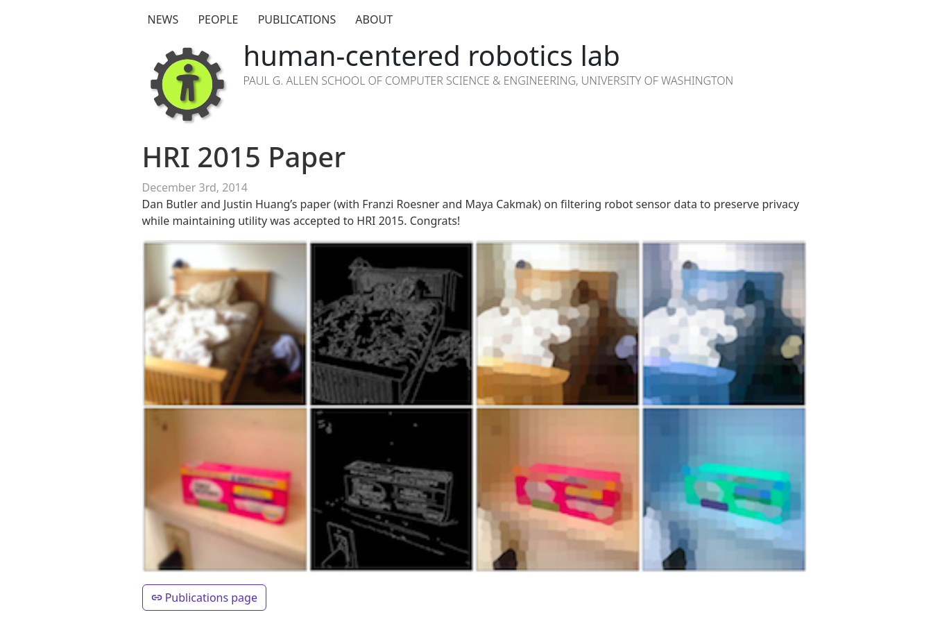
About (374, 19)
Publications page (204, 597)
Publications (297, 19)
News (163, 19)
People (218, 19)
